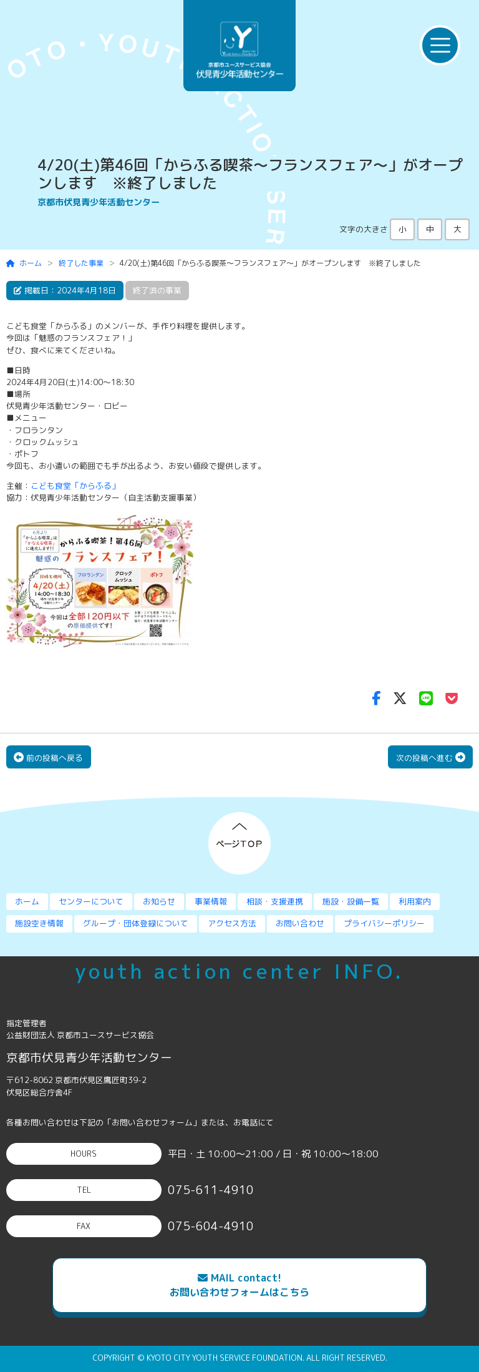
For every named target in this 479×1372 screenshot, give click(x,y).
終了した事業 (81, 263)
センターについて (91, 901)
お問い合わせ (300, 923)
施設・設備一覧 (350, 901)
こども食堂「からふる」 (75, 485)
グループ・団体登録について (135, 923)
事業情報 (211, 901)
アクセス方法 (232, 923)
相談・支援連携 (274, 901)
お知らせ (159, 901)
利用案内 (415, 901)
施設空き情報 (39, 923)
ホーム (24, 263)
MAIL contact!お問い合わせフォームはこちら (239, 1285)
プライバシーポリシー (384, 923)
